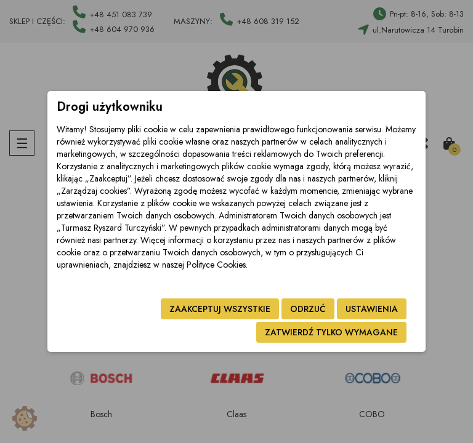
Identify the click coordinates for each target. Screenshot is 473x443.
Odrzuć (308, 309)
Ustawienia (372, 309)
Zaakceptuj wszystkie (219, 309)
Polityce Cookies (216, 264)
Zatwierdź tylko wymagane (331, 332)
